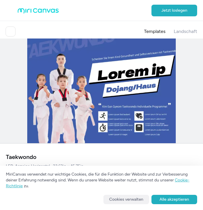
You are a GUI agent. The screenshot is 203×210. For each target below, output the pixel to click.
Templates (155, 31)
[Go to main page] (38, 12)
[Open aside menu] (12, 10)
